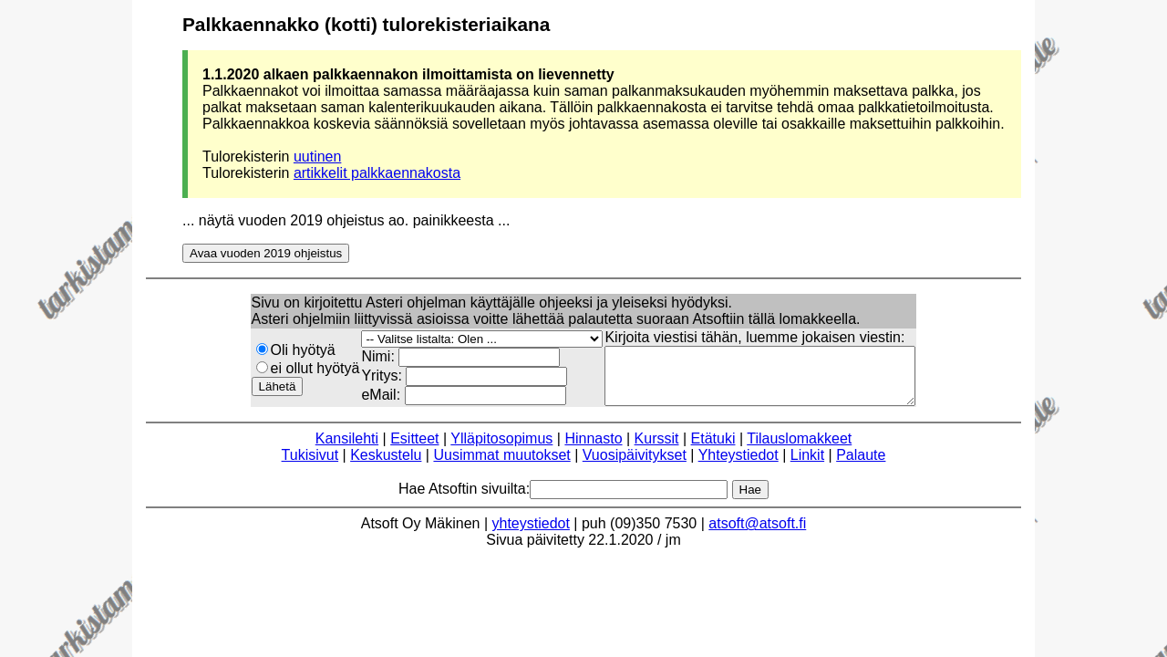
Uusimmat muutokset (501, 466)
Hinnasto (593, 449)
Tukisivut (310, 466)
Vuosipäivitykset (635, 466)
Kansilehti (346, 449)
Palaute (860, 466)
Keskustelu (385, 466)
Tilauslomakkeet (799, 449)
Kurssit (657, 449)
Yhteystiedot (738, 466)
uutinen (318, 156)
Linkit (807, 466)
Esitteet (414, 449)
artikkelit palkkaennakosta (377, 173)
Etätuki (713, 449)
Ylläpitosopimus (501, 449)
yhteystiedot (531, 534)
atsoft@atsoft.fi (757, 534)
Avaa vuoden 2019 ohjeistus (266, 253)
